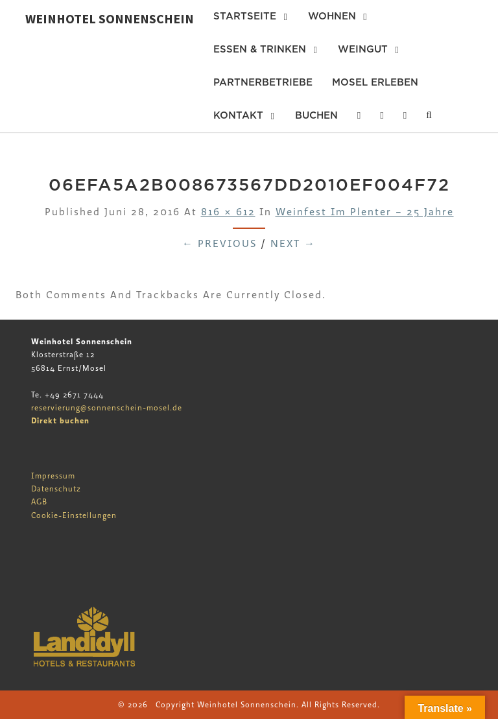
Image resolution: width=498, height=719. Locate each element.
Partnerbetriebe (263, 82)
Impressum (53, 475)
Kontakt (238, 115)
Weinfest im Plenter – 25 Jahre (365, 212)
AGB (39, 501)
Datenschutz (56, 488)
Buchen (316, 115)
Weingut (363, 49)
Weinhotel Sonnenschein (109, 18)
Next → (293, 244)
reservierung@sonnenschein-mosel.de (106, 407)
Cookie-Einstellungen (74, 515)
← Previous (219, 244)
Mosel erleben (375, 82)
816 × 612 (228, 212)
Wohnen (332, 16)
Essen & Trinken (259, 49)
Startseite (244, 16)
